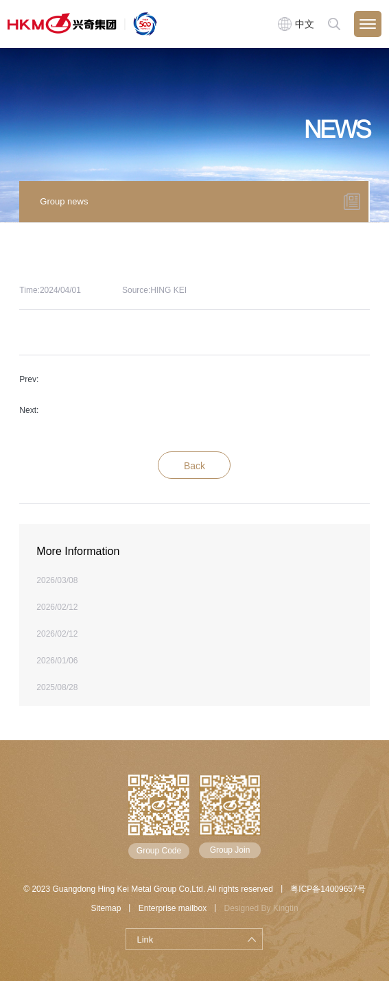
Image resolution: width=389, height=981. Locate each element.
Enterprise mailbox (173, 908)
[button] (378, 199)
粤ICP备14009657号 (327, 889)
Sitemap (106, 908)
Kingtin (285, 908)
